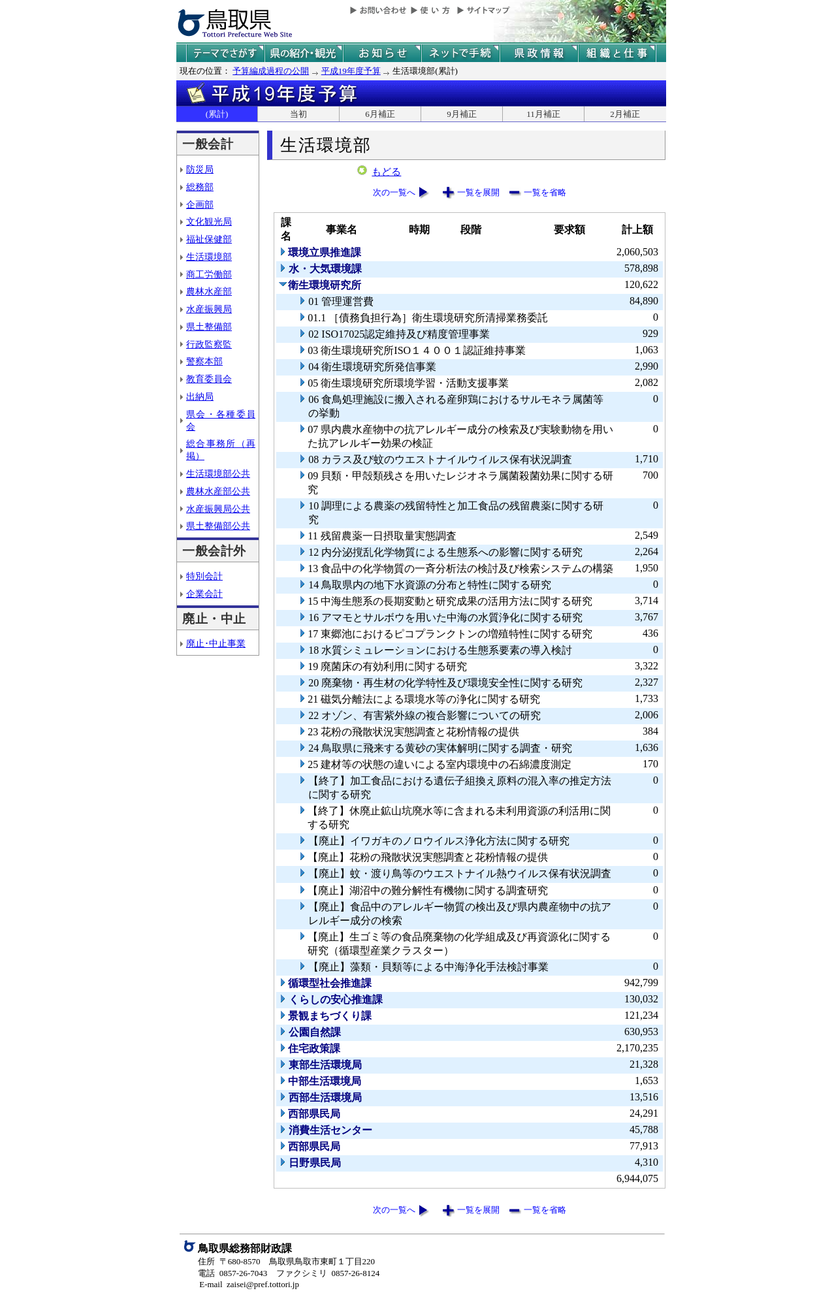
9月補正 (462, 114)
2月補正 (625, 114)
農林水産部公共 (218, 491)
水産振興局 (209, 309)
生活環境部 (209, 256)
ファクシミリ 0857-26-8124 (327, 1273)
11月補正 (543, 114)
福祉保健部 (209, 239)
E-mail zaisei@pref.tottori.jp (249, 1284)
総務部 (200, 187)
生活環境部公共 (218, 473)
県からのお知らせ (382, 53)
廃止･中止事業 (216, 643)
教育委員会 (209, 379)
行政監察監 (209, 344)
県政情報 (539, 53)
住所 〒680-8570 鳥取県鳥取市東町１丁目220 (286, 1261)
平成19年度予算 (351, 71)
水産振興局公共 (218, 509)
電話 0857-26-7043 (232, 1273)
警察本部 (204, 361)
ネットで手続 (460, 53)
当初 (298, 114)
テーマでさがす (225, 53)
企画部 (200, 204)
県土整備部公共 (218, 525)
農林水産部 (209, 291)
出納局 (200, 396)
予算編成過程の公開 (270, 71)
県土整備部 (209, 326)
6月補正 (380, 114)
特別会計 (204, 576)
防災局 (200, 169)
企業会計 (204, 593)
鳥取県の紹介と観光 (303, 53)
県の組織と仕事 (617, 53)
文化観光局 (209, 221)
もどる (386, 172)
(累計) (217, 114)
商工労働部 (209, 274)
